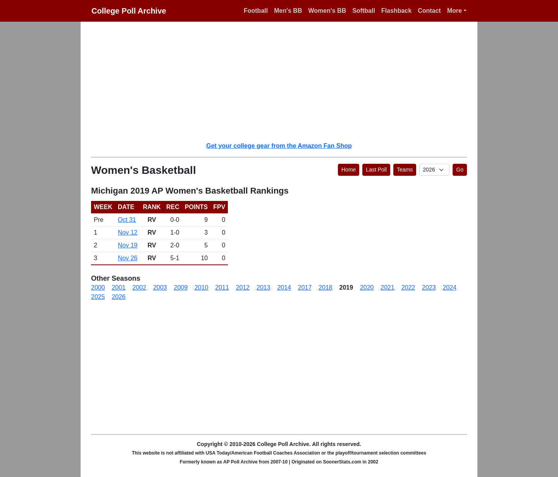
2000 (98, 287)
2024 (449, 287)
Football (256, 10)
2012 (243, 287)
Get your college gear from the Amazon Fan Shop (278, 145)
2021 (387, 287)
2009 (181, 287)
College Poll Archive (128, 11)
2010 (201, 287)
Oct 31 (127, 219)
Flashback (396, 10)
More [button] (454, 10)
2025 (98, 296)
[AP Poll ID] (434, 170)
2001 (119, 287)
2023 (429, 287)
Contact (429, 10)
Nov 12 (128, 232)
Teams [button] (405, 169)
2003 (160, 287)
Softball (363, 10)
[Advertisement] (283, 81)
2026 (119, 296)
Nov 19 (128, 245)
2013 (263, 287)
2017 (305, 287)
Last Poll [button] (376, 169)
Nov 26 (128, 258)
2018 (325, 287)
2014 (284, 287)
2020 (367, 287)
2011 (222, 287)
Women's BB (327, 10)
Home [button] (348, 169)
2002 (139, 287)
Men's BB (288, 10)
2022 (408, 287)
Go (459, 169)
